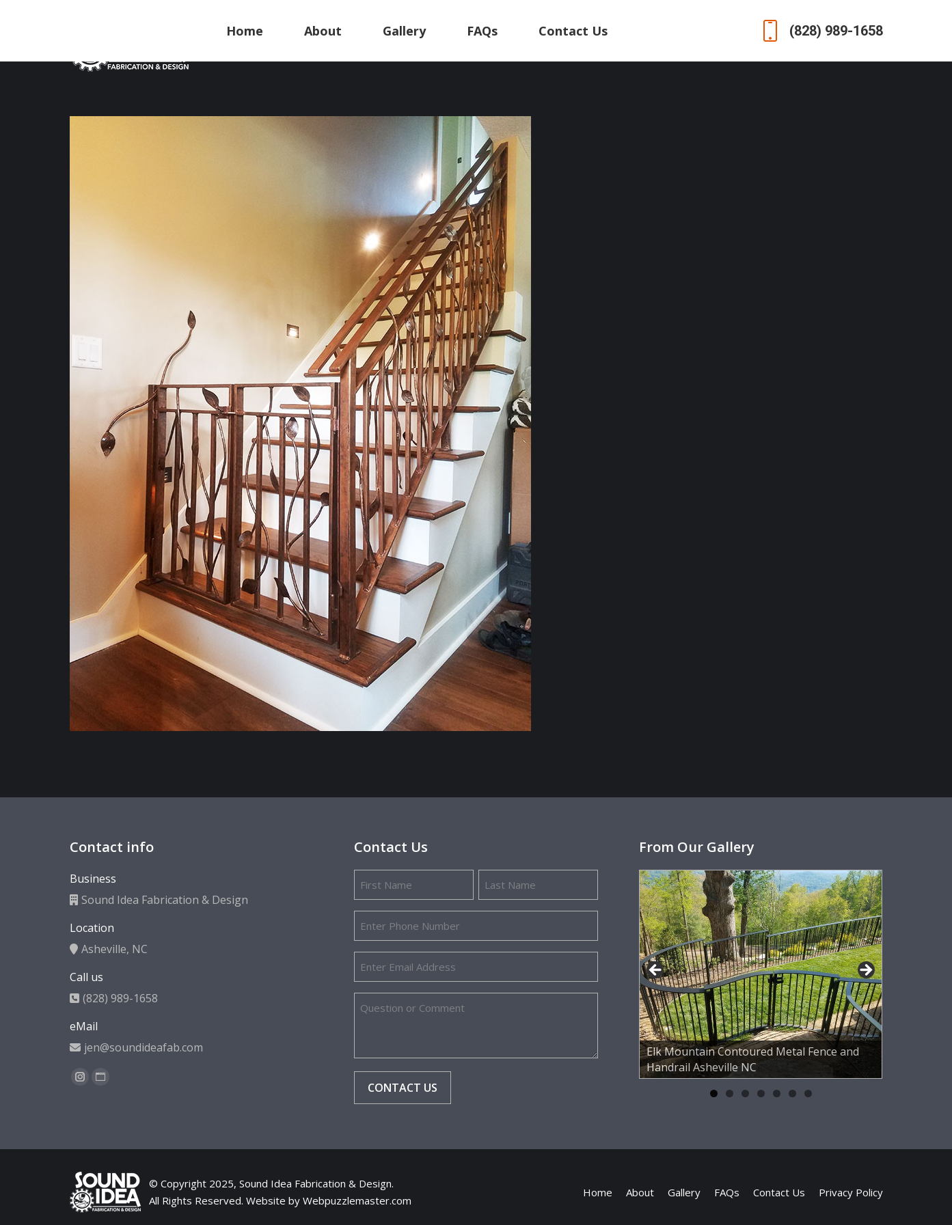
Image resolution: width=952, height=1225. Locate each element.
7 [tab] (808, 1093)
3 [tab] (745, 1093)
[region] (761, 974)
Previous (656, 971)
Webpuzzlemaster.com (357, 1200)
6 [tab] (792, 1093)
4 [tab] (761, 1093)
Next (865, 971)
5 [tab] (776, 1093)
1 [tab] (714, 1093)
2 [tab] (729, 1093)
